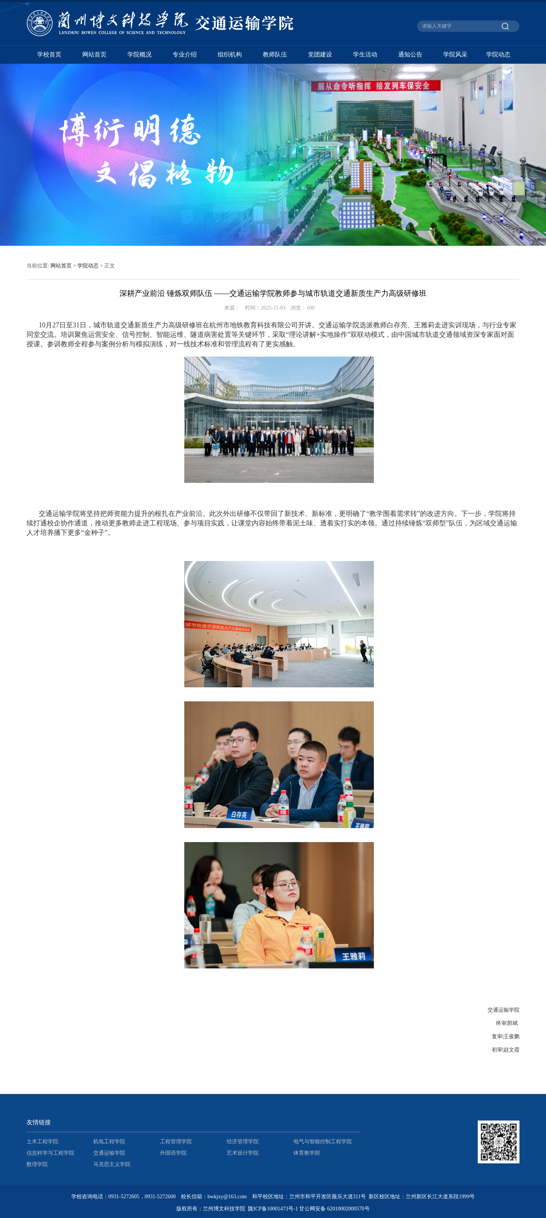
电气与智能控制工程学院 (322, 1141)
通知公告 (410, 54)
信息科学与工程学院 (50, 1153)
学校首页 (49, 54)
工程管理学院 (176, 1141)
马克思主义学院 (111, 1164)
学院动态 (498, 54)
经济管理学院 (243, 1141)
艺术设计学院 (243, 1153)
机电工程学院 (109, 1141)
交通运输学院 (109, 1153)
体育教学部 (306, 1153)
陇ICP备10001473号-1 (273, 1209)
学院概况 (139, 54)
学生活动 (365, 54)
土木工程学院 (42, 1141)
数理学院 (37, 1164)
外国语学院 (173, 1153)
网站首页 (94, 54)
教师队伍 (275, 54)
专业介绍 (185, 54)
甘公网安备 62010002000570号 (334, 1209)
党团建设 (320, 54)
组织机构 (230, 54)
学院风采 (455, 54)
